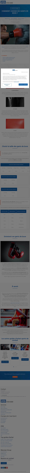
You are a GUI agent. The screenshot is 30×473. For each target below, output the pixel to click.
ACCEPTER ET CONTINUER (23, 84)
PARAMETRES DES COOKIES (7, 85)
